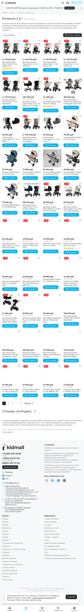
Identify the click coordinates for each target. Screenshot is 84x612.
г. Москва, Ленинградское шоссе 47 (19, 490)
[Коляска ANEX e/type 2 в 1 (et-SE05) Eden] (11, 191)
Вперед (29, 403)
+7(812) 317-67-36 (11, 458)
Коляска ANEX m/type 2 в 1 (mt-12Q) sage (72, 173)
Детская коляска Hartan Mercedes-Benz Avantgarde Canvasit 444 (32, 355)
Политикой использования (42, 598)
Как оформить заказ (52, 546)
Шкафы (5, 537)
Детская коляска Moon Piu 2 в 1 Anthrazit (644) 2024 (32, 320)
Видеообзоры (49, 531)
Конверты (6, 555)
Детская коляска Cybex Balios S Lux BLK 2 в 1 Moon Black (52, 209)
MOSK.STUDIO (38, 590)
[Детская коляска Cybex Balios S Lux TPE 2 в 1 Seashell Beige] (73, 191)
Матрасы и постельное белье (13, 549)
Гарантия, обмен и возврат (54, 543)
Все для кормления (10, 571)
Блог (46, 552)
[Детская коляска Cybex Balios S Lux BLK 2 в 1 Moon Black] (52, 191)
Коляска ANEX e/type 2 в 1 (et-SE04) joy (73, 138)
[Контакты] (67, 2)
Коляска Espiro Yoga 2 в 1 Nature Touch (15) (72, 390)
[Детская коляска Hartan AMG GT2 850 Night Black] (73, 302)
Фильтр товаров (72, 35)
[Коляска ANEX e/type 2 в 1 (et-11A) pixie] (32, 158)
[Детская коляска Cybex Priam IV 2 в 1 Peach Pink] (52, 48)
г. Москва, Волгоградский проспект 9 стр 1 (22, 492)
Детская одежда (8, 558)
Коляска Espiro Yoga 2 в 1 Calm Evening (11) (10, 390)
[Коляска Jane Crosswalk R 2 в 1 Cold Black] (11, 124)
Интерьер (6, 546)
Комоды (5, 534)
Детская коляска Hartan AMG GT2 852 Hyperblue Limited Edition (10, 355)
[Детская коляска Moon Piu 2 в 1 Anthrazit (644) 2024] (32, 302)
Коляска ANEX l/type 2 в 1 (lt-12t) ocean (11, 173)
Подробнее (69, 8)
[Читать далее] (7, 432)
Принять (71, 597)
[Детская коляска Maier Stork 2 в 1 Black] (52, 228)
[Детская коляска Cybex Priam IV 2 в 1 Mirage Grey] (11, 48)
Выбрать (10, 73)
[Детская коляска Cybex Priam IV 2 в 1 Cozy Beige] (32, 124)
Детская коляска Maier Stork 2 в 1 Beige (52, 103)
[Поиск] (62, 2)
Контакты (48, 525)
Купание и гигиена (9, 561)
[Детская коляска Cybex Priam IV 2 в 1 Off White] (32, 48)
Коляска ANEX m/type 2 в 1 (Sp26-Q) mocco (52, 280)
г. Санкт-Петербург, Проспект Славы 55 (20, 496)
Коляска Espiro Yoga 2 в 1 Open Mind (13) (31, 390)
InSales (56, 590)
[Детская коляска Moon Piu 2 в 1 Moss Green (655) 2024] (32, 265)
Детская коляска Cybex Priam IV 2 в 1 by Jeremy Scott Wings (31, 104)
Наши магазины (50, 522)
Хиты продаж (7, 580)
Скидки (5, 519)
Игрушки (5, 552)
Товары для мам (8, 567)
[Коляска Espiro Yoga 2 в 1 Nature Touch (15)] (73, 374)
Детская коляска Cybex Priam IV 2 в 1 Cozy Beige (30, 139)
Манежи (5, 540)
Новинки (5, 577)
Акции (46, 540)
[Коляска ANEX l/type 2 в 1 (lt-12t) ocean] (11, 158)
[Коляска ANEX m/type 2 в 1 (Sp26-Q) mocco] (52, 265)
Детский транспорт (10, 574)
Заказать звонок (10, 467)
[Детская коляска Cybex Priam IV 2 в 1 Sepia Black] (11, 86)
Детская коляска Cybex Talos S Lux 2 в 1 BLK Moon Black (10, 246)
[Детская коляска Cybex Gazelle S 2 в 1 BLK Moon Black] (73, 339)
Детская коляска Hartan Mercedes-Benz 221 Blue (52, 355)
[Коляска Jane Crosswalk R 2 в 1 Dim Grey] (52, 124)
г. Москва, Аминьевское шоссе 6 (18, 494)
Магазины (77, 3)
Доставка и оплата (51, 528)
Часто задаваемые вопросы (55, 549)
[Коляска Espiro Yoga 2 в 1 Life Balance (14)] (52, 374)
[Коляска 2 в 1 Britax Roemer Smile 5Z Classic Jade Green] (73, 265)
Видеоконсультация (52, 534)
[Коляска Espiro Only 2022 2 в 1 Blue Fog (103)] (32, 228)
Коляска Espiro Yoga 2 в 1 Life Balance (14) (51, 390)
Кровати (5, 531)
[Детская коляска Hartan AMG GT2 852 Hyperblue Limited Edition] (11, 339)
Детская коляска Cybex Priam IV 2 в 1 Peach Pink (51, 64)
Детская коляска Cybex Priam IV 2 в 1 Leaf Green (71, 64)
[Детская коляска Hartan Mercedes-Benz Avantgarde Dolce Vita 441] (73, 86)
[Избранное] (18, 40)
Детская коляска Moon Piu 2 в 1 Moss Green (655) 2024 (32, 283)
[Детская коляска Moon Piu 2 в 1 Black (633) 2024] (52, 302)
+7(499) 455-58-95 (11, 454)
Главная (5, 12)
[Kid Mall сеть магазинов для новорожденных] (10, 2)
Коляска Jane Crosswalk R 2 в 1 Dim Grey (51, 139)
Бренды (5, 522)
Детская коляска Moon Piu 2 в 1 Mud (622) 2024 (11, 283)
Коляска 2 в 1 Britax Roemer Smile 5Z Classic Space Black (9, 320)
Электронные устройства (12, 564)
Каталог (12, 12)
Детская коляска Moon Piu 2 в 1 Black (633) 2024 (52, 320)
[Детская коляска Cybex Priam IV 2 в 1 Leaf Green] (73, 48)
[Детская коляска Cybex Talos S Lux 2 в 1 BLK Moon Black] (11, 228)
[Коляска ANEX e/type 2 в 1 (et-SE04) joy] (73, 124)
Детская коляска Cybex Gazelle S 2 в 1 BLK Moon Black (71, 355)
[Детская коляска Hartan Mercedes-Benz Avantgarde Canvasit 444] (32, 339)
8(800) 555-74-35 (11, 463)
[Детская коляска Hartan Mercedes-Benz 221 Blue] (52, 339)
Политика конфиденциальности (56, 555)
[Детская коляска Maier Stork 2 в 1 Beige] (52, 86)
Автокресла (6, 528)
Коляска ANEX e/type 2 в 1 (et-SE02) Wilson (52, 173)
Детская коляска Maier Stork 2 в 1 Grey (72, 245)
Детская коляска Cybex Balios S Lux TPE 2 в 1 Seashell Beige (72, 209)
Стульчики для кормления (12, 543)
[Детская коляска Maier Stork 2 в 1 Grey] (73, 228)
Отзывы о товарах (51, 537)
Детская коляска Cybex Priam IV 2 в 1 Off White (30, 64)
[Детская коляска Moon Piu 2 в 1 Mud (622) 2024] (11, 265)
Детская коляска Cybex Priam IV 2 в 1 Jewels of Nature (30, 207)
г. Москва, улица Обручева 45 (16, 488)
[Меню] (2, 2)
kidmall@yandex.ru (12, 483)
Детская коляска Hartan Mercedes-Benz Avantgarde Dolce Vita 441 (72, 102)
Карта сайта (60, 588)
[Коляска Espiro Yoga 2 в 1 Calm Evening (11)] (11, 374)
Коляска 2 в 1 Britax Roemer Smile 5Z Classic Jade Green (71, 283)
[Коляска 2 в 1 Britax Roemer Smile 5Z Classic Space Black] (11, 302)
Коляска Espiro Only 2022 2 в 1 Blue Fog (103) (30, 246)
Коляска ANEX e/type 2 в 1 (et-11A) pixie (32, 173)
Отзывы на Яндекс (19, 411)
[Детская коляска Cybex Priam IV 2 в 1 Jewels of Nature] (32, 191)
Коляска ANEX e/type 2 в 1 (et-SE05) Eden (11, 206)
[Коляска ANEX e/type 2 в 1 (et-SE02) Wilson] (52, 158)
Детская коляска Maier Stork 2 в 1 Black (52, 245)
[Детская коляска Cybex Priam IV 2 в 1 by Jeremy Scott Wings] (32, 86)
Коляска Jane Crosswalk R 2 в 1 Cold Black (10, 139)
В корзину (30, 109)
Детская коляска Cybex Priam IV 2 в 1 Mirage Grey (10, 64)
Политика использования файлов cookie (60, 558)
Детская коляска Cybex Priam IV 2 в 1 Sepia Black (10, 102)
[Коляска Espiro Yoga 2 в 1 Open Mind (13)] (32, 374)
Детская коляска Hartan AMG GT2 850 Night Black (72, 318)
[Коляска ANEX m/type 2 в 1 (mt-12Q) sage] (73, 158)
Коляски (21, 12)
